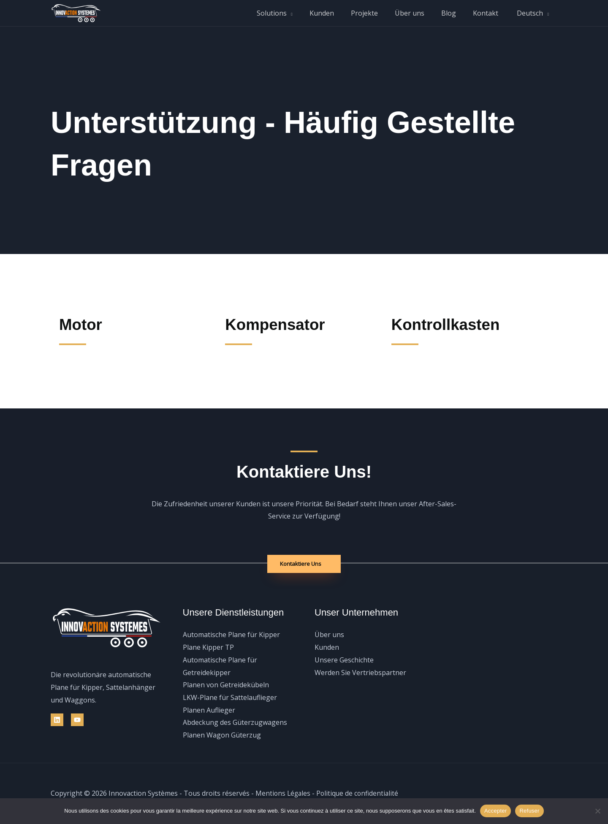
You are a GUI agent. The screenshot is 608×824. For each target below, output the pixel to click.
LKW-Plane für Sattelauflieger (230, 697)
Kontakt (490, 13)
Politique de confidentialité (360, 793)
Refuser (529, 811)
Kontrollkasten (450, 324)
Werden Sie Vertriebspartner (360, 672)
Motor (82, 324)
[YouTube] (77, 720)
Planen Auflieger (209, 710)
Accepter (495, 811)
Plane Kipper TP (208, 647)
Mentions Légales (283, 793)
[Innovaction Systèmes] (76, 12)
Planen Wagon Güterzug (222, 735)
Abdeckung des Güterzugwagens (235, 722)
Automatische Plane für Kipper (231, 635)
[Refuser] (597, 811)
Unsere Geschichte (344, 660)
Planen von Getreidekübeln (226, 685)
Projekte (379, 13)
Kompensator (279, 324)
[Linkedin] (57, 720)
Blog (457, 13)
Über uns (421, 13)
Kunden (340, 13)
